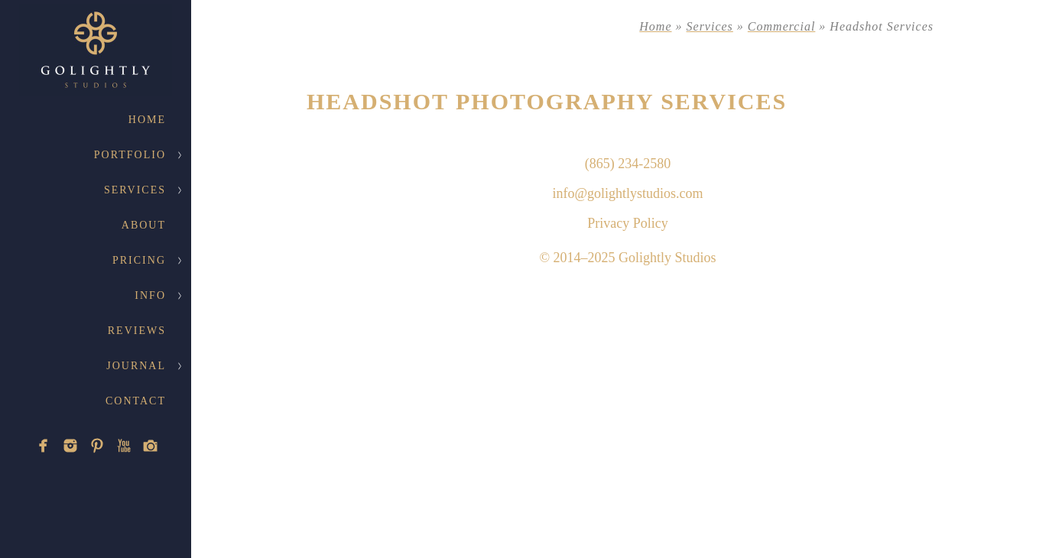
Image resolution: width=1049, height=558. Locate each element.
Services (135, 190)
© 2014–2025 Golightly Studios (627, 257)
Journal (136, 365)
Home (147, 119)
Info (150, 295)
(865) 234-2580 (628, 163)
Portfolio (130, 155)
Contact (136, 401)
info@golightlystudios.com (627, 193)
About (144, 225)
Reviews (137, 330)
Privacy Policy (627, 223)
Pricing (139, 260)
